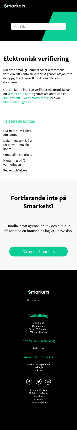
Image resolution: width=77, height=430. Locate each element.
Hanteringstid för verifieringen (15, 162)
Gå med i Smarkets (38, 251)
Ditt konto (38, 348)
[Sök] (38, 26)
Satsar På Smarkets (38, 329)
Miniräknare (38, 325)
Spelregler (38, 367)
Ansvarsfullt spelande (38, 364)
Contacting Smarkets (17, 154)
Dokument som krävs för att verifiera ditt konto (17, 144)
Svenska (31, 299)
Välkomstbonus (38, 332)
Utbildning (38, 322)
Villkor (38, 370)
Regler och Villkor (15, 170)
